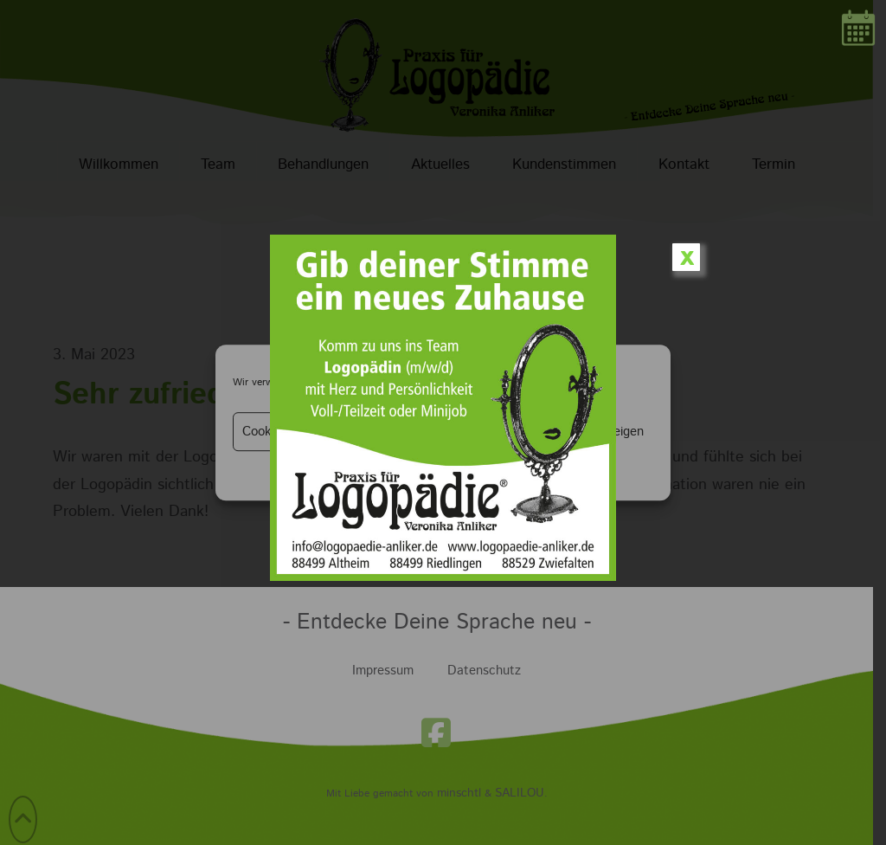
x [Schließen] (686, 257)
